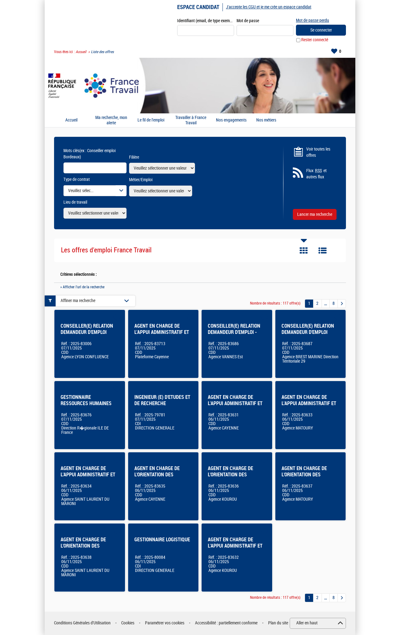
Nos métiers (266, 120)
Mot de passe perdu (312, 20)
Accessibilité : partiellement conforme (226, 623)
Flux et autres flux (316, 174)
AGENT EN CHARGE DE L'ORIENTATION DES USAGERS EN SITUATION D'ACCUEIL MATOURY (306, 477)
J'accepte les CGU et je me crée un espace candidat (268, 7)
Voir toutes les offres (318, 152)
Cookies (127, 623)
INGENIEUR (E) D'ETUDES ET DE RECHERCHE (162, 400)
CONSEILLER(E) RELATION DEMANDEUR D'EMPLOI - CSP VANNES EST (234, 332)
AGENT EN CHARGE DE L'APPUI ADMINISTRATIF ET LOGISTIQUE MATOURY (309, 403)
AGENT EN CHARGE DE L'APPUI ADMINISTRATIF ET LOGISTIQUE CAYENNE (235, 403)
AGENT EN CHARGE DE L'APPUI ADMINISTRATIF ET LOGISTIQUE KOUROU (235, 546)
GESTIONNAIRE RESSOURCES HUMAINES (86, 400)
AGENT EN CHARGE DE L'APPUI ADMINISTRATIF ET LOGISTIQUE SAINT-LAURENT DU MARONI (90, 477)
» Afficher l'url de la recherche (82, 287)
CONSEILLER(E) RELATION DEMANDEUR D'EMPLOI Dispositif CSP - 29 (308, 332)
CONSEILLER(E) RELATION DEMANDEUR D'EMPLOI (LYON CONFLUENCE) (87, 332)
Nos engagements (231, 120)
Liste (322, 250)
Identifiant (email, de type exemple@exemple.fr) (205, 20)
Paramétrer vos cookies (164, 623)
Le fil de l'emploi (151, 120)
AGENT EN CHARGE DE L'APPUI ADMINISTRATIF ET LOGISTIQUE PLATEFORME (161, 332)
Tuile (303, 250)
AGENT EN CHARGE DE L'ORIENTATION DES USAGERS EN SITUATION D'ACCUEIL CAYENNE (158, 477)
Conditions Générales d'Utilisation (82, 623)
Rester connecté (314, 40)
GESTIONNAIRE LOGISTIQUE (162, 540)
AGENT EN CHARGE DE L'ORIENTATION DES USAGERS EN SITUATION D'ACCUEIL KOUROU (232, 477)
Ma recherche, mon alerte (111, 120)
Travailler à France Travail (190, 120)
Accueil (81, 52)
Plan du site (278, 623)
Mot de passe (248, 20)
